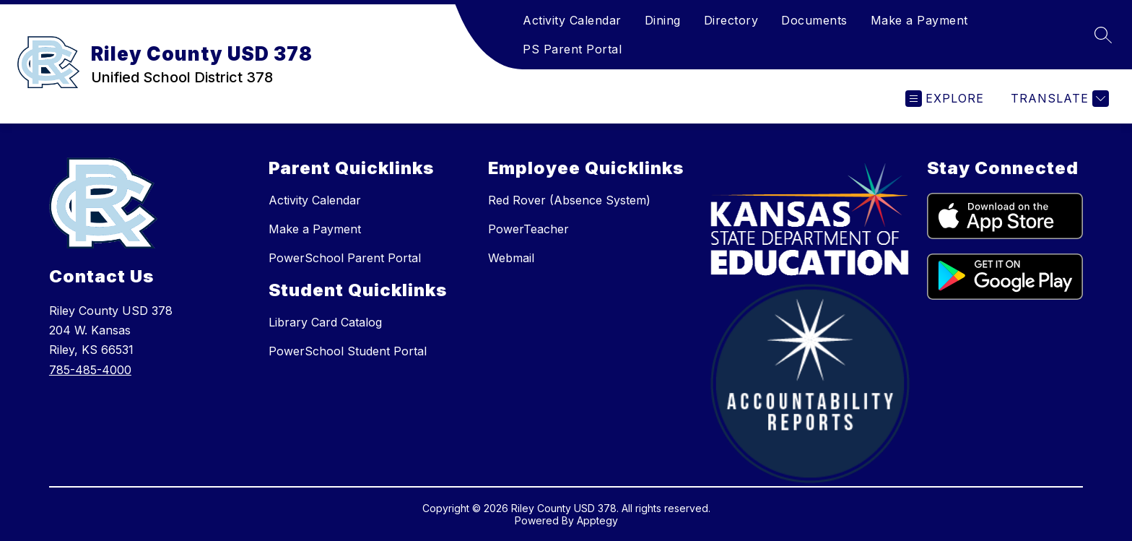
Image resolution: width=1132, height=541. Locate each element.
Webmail (511, 258)
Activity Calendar (572, 20)
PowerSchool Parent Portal (345, 258)
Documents (814, 20)
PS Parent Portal (572, 49)
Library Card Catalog (325, 322)
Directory (731, 20)
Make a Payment (919, 20)
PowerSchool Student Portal (348, 351)
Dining (663, 20)
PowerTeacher (528, 229)
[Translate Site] (1058, 99)
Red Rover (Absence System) (569, 200)
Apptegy (597, 520)
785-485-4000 (90, 370)
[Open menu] (944, 99)
